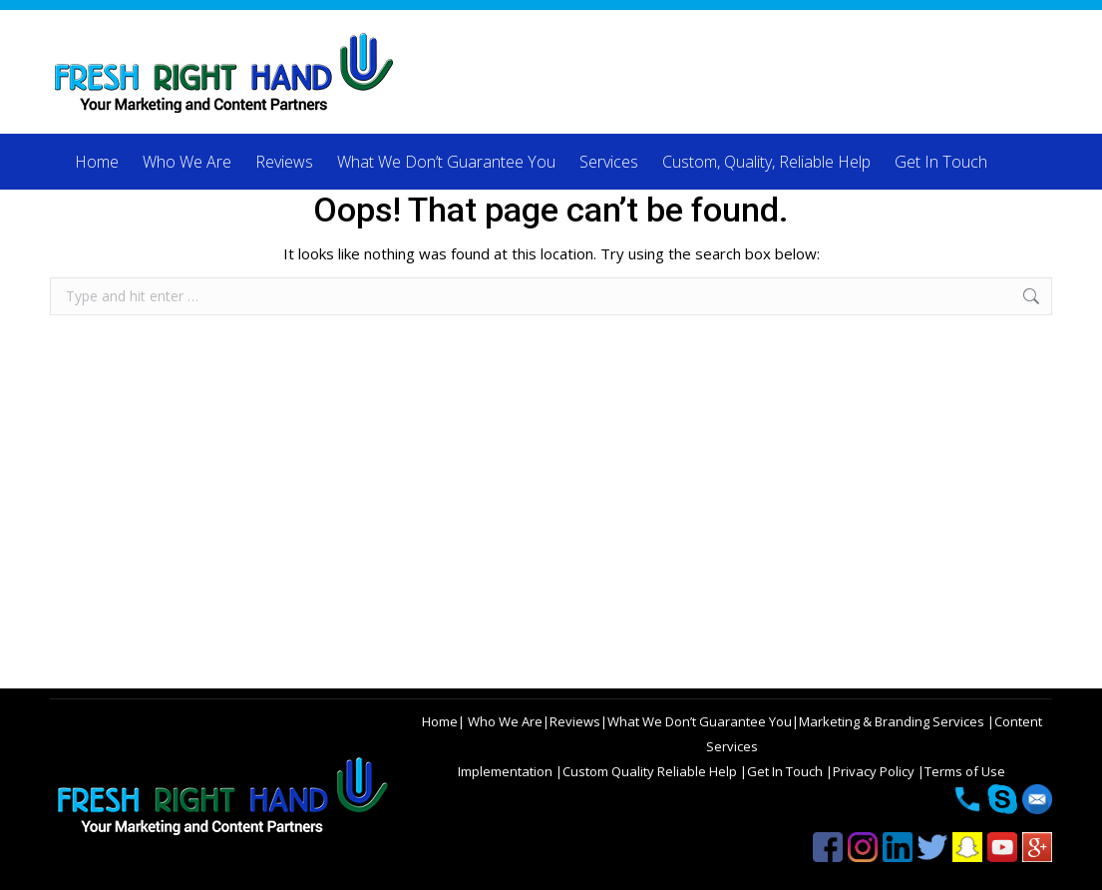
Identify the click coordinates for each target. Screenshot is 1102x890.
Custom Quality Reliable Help (651, 771)
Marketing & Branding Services (893, 721)
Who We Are (504, 721)
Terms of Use (964, 771)
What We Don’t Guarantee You (699, 721)
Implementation (506, 771)
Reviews (575, 721)
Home (440, 721)
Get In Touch (786, 771)
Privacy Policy (875, 771)
